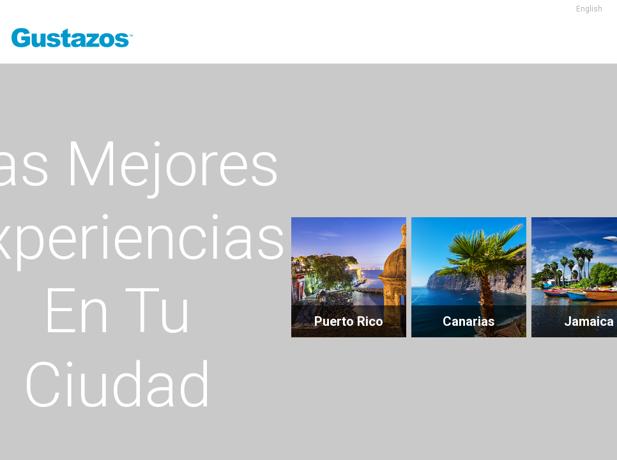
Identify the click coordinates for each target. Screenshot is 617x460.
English (589, 8)
